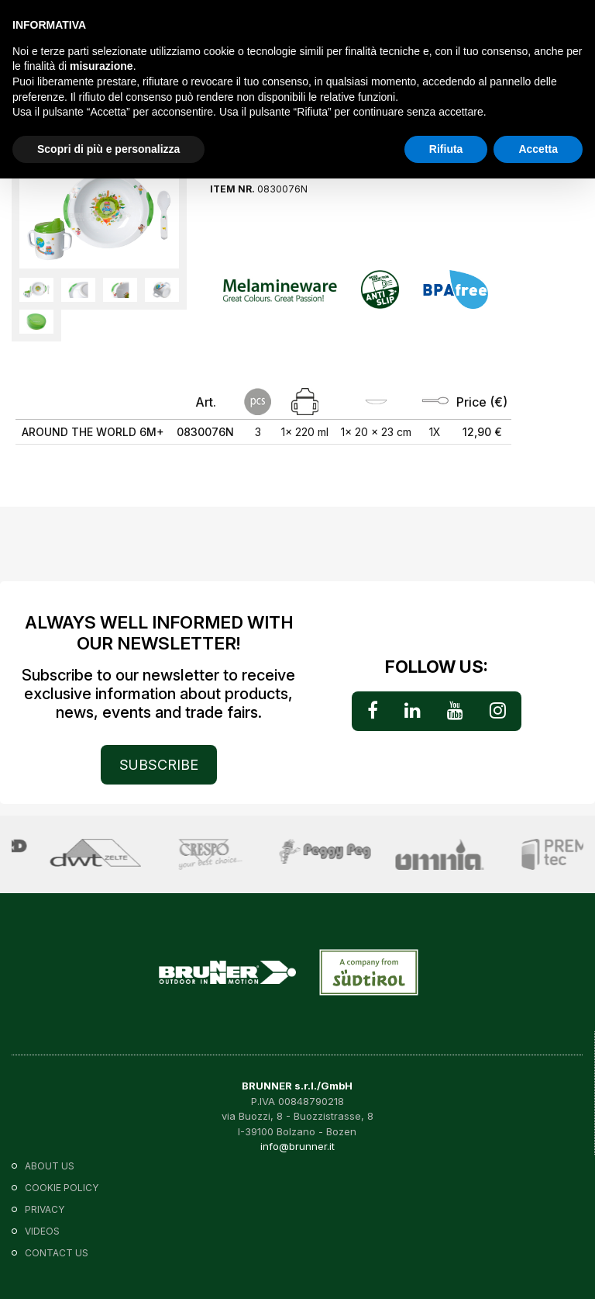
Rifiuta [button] (446, 149)
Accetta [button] (538, 149)
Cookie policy (61, 1187)
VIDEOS (42, 1231)
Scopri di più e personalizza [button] (108, 149)
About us (49, 1166)
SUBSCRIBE (158, 765)
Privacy (44, 1209)
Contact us (56, 1253)
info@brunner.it (297, 1146)
